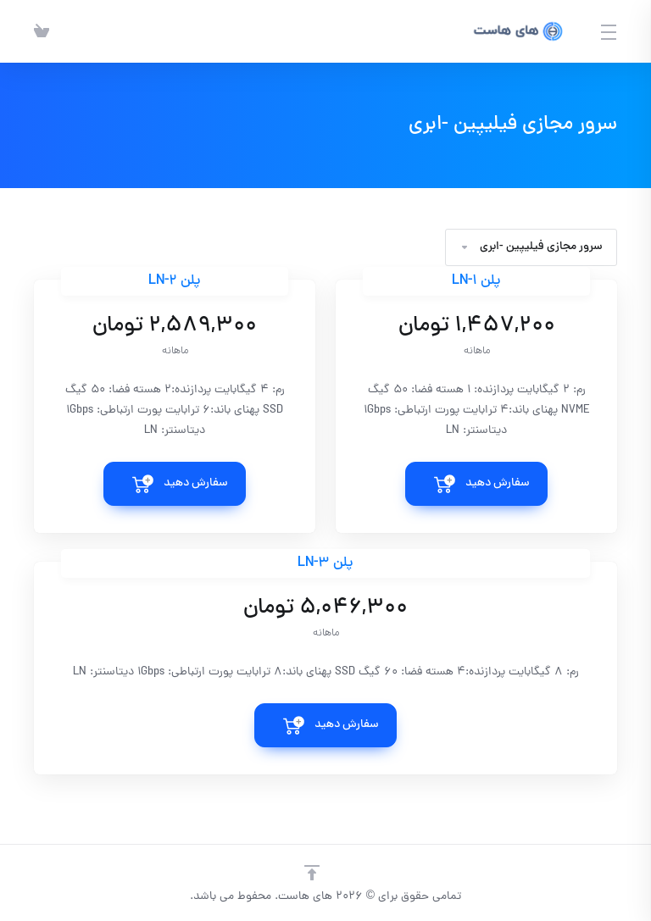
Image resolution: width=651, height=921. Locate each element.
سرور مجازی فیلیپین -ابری (531, 247)
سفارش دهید (497, 483)
